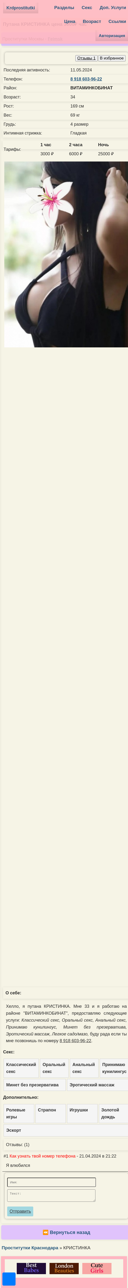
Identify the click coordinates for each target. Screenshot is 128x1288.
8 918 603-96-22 (86, 79)
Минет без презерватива (32, 1085)
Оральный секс (54, 1068)
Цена (69, 21)
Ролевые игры (15, 1113)
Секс (87, 7)
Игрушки (79, 1110)
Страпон (47, 1110)
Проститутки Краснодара (30, 1249)
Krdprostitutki (20, 7)
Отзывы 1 (86, 58)
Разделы (64, 7)
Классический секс (21, 1068)
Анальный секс (83, 1068)
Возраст (92, 21)
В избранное (112, 58)
